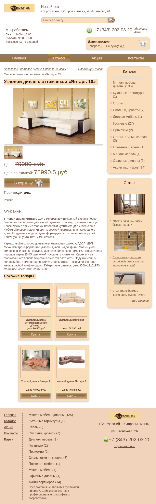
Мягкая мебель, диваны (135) (124, 84)
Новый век (11, 69)
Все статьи (140, 300)
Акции (97, 58)
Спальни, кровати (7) (128, 110)
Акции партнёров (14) (129, 167)
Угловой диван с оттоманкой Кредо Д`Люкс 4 (36, 323)
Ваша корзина (98, 41)
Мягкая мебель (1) (127, 154)
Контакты (136, 58)
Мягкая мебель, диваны (50, 69)
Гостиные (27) (123, 123)
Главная (19, 58)
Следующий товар (90, 69)
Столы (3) (120, 103)
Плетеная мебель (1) (128, 147)
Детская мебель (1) (127, 116)
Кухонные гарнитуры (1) (47, 421)
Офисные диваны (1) (129, 160)
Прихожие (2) (123, 130)
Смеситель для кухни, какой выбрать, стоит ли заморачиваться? (128, 261)
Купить (35, 334)
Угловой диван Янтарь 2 (35, 381)
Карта (8, 439)
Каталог (58, 58)
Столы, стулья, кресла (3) (48, 457)
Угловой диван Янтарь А (71, 381)
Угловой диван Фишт (71, 320)
